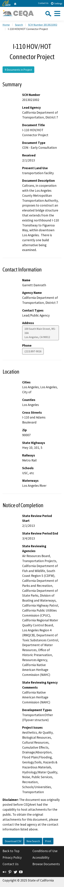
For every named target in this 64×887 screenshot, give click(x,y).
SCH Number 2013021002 (42, 24)
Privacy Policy (12, 857)
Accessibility (40, 857)
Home (6, 24)
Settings (56, 3)
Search (19, 24)
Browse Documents (46, 864)
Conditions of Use (45, 851)
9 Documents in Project (18, 69)
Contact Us (43, 3)
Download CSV (13, 841)
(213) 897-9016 (32, 351)
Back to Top (11, 851)
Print (48, 841)
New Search (33, 841)
